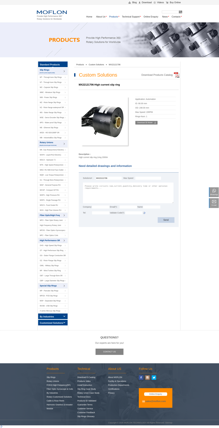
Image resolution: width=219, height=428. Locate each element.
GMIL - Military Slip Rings (49, 266)
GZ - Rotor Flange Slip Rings (50, 261)
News (165, 17)
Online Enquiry (151, 17)
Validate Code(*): (117, 213)
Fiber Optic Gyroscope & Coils (60, 389)
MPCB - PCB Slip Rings (49, 296)
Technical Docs (84, 397)
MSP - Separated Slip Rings (50, 301)
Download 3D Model (144, 123)
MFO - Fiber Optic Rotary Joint (51, 220)
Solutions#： (88, 178)
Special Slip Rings (52, 286)
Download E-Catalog (86, 377)
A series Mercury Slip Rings (50, 311)
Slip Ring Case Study (86, 389)
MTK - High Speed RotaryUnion (51, 165)
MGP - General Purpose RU (50, 185)
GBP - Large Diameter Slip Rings (52, 281)
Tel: (84, 213)
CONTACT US (109, 352)
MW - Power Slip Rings (48, 97)
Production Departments (118, 385)
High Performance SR (52, 240)
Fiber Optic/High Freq (52, 215)
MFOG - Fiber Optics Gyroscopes (52, 230)
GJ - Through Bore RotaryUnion (51, 180)
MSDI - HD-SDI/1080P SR (49, 133)
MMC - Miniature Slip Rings (50, 92)
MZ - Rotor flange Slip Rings (50, 102)
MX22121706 (114, 64)
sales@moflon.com (155, 401)
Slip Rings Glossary (85, 416)
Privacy (111, 393)
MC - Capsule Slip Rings (49, 87)
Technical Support (131, 17)
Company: (87, 207)
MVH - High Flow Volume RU (50, 210)
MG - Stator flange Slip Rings (50, 112)
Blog (132, 2)
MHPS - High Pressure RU (50, 195)
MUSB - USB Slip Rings (49, 306)
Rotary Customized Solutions (59, 397)
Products (113, 17)
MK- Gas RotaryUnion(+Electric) (52, 150)
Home (89, 17)
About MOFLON (115, 377)
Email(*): (113, 207)
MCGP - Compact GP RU (49, 190)
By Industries (52, 393)
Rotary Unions (53, 143)
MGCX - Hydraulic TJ (48, 160)
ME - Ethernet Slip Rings (49, 128)
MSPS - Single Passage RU (50, 200)
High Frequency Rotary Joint (50, 225)
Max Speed (128, 178)
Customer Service (85, 408)
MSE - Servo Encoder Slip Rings (52, 118)
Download (145, 2)
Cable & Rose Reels (55, 401)
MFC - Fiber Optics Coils (49, 235)
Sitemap (168, 423)
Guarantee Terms (84, 405)
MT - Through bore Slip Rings (51, 77)
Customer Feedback (86, 412)
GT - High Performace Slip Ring (51, 250)
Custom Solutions (96, 64)
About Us (100, 17)
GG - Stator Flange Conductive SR (53, 255)
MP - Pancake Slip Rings (49, 291)
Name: (140, 207)
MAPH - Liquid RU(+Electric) (50, 155)
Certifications (113, 389)
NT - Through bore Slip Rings (51, 82)
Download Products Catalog (157, 75)
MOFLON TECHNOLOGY (135, 423)
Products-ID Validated (86, 401)
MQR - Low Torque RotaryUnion (52, 175)
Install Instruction (84, 385)
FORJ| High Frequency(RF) (59, 385)
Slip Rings (53, 71)
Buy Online (173, 2)
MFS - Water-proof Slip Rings (51, 123)
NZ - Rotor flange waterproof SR (52, 107)
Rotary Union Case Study (88, 393)
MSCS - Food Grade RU (49, 205)
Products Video (84, 381)
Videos (159, 2)
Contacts (176, 17)
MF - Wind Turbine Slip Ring (50, 271)
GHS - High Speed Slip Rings (51, 245)
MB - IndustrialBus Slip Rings (50, 138)
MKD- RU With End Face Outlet (51, 170)
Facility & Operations (117, 381)
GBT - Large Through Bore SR (51, 276)
